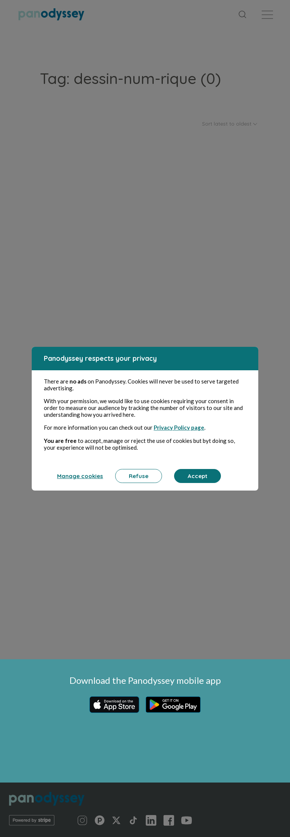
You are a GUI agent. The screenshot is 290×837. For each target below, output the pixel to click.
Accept (197, 476)
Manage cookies (80, 476)
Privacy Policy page (179, 427)
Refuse (138, 476)
